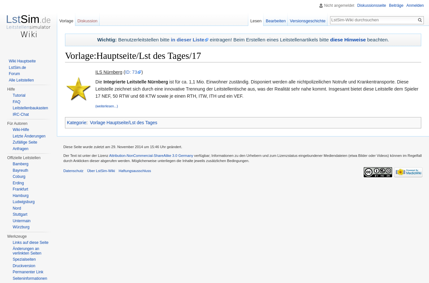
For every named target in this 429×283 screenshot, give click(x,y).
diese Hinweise (348, 39)
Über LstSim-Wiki (101, 171)
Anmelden (415, 5)
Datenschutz (73, 171)
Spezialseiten (24, 259)
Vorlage (66, 20)
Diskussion (88, 20)
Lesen (256, 20)
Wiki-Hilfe (21, 129)
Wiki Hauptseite (22, 61)
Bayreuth (20, 170)
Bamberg (20, 164)
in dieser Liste (187, 39)
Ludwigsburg (24, 202)
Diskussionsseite (371, 5)
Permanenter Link (28, 272)
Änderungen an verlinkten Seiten (27, 251)
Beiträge (396, 5)
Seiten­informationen (30, 278)
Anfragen (20, 149)
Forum (14, 73)
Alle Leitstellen (21, 80)
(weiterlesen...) (106, 106)
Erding (18, 183)
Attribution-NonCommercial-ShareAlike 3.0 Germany (151, 156)
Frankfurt (20, 189)
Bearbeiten (276, 20)
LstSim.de (17, 67)
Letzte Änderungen (29, 136)
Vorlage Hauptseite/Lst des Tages (123, 122)
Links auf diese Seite (30, 242)
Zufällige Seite (25, 142)
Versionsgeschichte (308, 20)
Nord (17, 208)
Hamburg (20, 195)
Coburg (19, 176)
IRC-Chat (21, 114)
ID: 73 (131, 72)
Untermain (21, 221)
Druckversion (24, 266)
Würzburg (21, 227)
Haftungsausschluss (135, 171)
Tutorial (19, 95)
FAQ (16, 102)
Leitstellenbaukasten (30, 108)
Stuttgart (20, 214)
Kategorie (76, 122)
